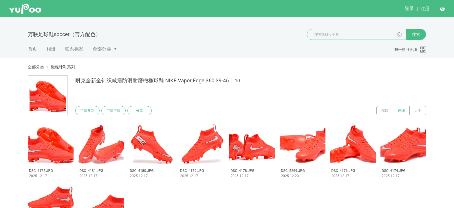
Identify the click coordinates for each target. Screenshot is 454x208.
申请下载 (113, 111)
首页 (32, 49)
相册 (51, 49)
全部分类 (102, 49)
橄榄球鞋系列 (63, 67)
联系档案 (74, 49)
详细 (401, 111)
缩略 (384, 111)
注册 (425, 8)
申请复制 (87, 111)
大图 (417, 111)
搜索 (416, 34)
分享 (139, 111)
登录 (409, 8)
